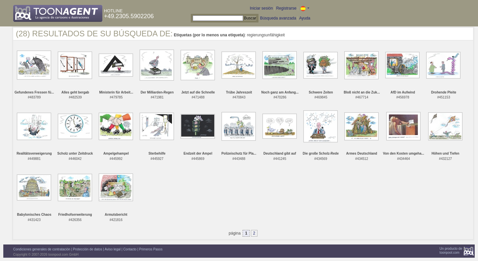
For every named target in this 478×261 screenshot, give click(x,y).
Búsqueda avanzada (278, 18)
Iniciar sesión (261, 8)
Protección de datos (87, 249)
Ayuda (304, 18)
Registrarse (286, 8)
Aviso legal (112, 249)
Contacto (129, 249)
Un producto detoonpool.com (451, 250)
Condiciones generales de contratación (41, 249)
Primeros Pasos (151, 249)
